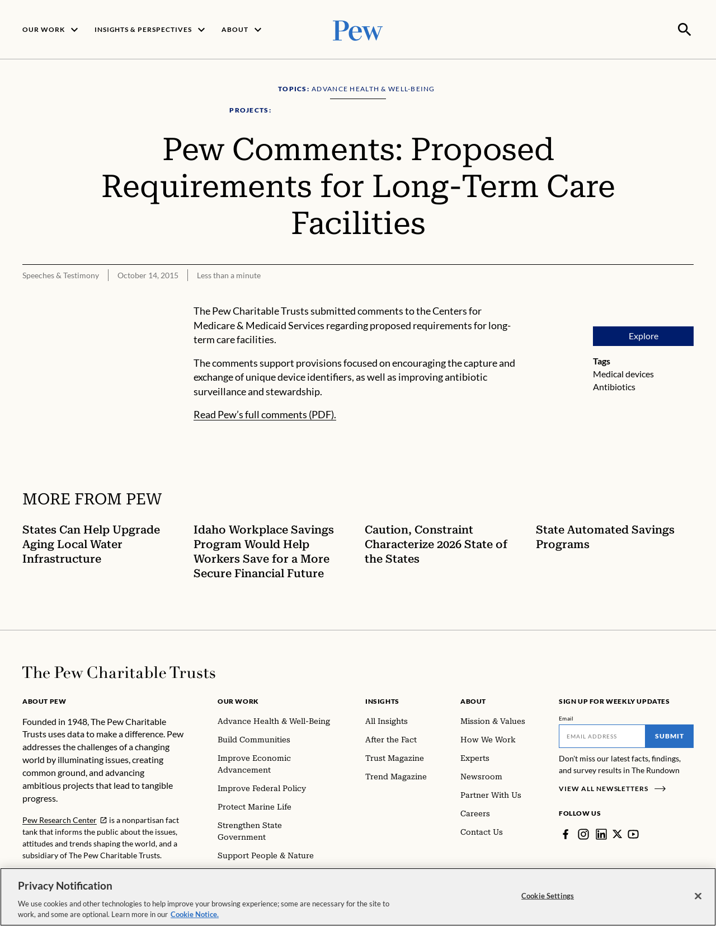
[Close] (698, 896)
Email (566, 717)
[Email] (602, 735)
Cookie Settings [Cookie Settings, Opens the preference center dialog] (547, 895)
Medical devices (623, 372)
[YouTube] (633, 833)
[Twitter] (618, 833)
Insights (382, 700)
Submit (669, 735)
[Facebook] (565, 833)
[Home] (118, 671)
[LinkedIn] (601, 833)
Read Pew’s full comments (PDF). (265, 414)
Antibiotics (614, 385)
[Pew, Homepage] (358, 28)
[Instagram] (583, 833)
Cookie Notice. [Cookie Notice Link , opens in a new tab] (195, 914)
